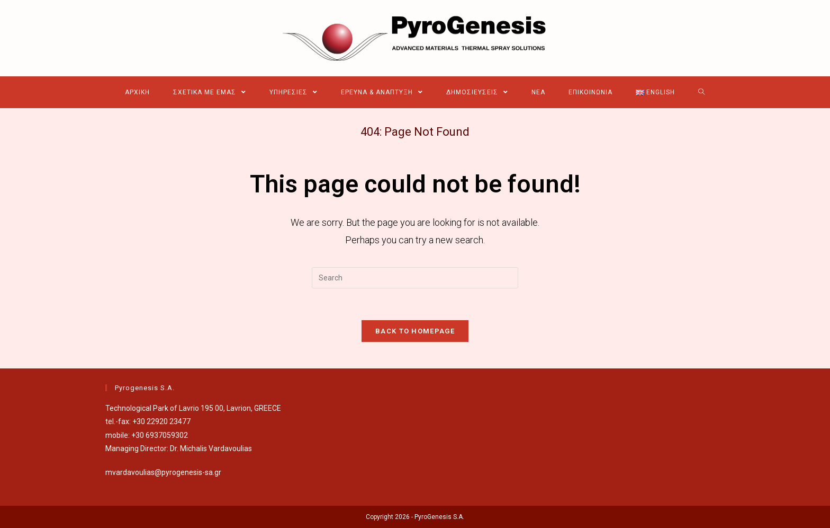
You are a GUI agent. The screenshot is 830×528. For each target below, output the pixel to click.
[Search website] (702, 92)
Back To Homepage (415, 331)
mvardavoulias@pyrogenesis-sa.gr (163, 472)
